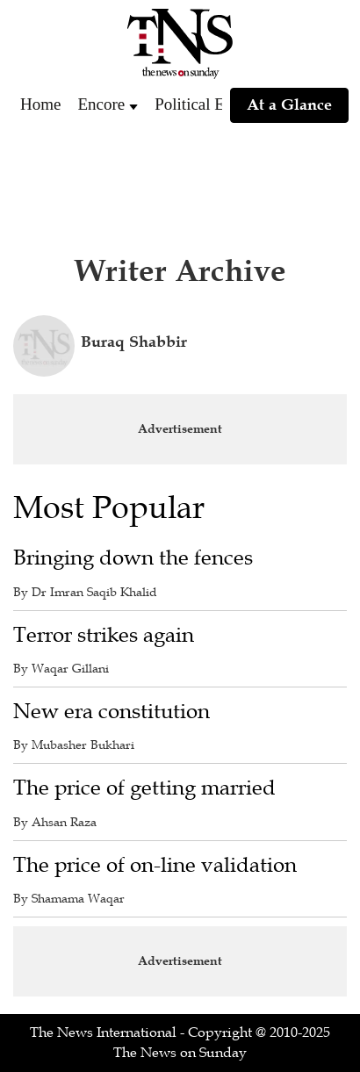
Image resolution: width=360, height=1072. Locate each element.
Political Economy (216, 104)
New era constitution (111, 711)
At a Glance (289, 104)
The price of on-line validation (155, 865)
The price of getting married (144, 788)
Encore (101, 104)
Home (40, 104)
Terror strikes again (103, 635)
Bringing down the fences (133, 558)
